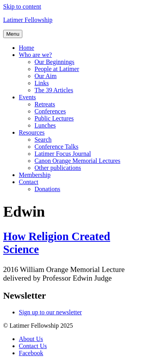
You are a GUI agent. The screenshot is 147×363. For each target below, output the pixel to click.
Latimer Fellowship (28, 19)
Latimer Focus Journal (62, 153)
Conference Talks (56, 146)
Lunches (45, 125)
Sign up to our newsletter (50, 312)
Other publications (57, 167)
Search (43, 139)
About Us (31, 339)
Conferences (50, 111)
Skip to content (22, 6)
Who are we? (35, 54)
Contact (28, 182)
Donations (47, 189)
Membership (35, 174)
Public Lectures (54, 118)
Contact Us (33, 346)
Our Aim (45, 76)
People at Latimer (56, 69)
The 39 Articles (53, 90)
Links (41, 83)
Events (27, 97)
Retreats (44, 104)
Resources (32, 132)
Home (26, 47)
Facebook (31, 353)
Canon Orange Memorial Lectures (77, 160)
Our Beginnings (54, 61)
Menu (12, 34)
